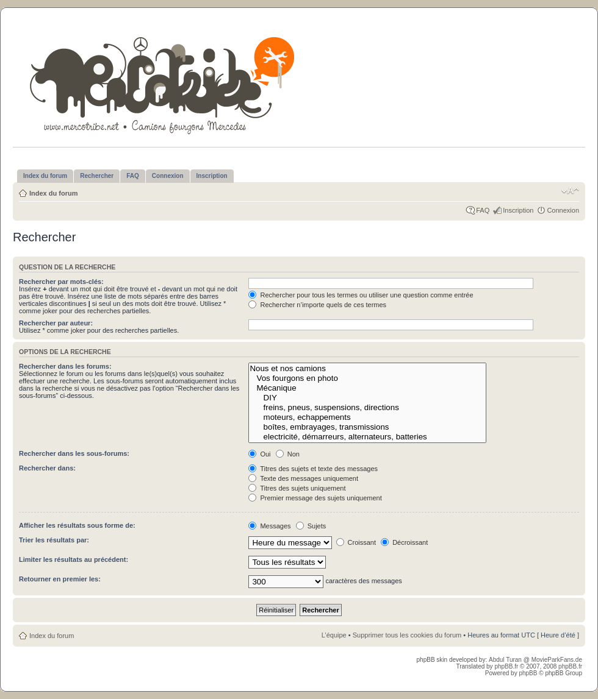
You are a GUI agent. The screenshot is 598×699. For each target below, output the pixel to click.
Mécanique (367, 388)
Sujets (311, 526)
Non (288, 454)
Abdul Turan (506, 659)
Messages (269, 526)
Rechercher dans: (47, 468)
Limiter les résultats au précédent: (73, 559)
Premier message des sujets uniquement (314, 498)
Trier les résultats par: (54, 540)
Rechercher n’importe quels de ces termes (317, 304)
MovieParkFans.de (556, 659)
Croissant (356, 542)
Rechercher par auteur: (56, 323)
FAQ (482, 210)
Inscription (518, 210)
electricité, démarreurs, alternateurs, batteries (367, 437)
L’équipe (334, 635)
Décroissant (404, 542)
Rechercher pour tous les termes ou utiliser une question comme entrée (360, 295)
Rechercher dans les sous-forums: (74, 453)
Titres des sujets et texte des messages (313, 468)
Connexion (563, 210)
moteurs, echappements (367, 417)
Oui (259, 454)
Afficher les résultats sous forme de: (77, 525)
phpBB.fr (506, 666)
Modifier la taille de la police (570, 190)
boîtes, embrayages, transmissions (367, 427)
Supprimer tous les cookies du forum (407, 635)
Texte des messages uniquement (303, 478)
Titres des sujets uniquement (296, 488)
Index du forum (53, 193)
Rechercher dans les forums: (65, 366)
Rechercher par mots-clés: (61, 281)
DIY (367, 398)
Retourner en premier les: (60, 579)
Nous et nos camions (367, 369)
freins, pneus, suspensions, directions (367, 408)
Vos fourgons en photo (367, 378)
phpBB (528, 673)
